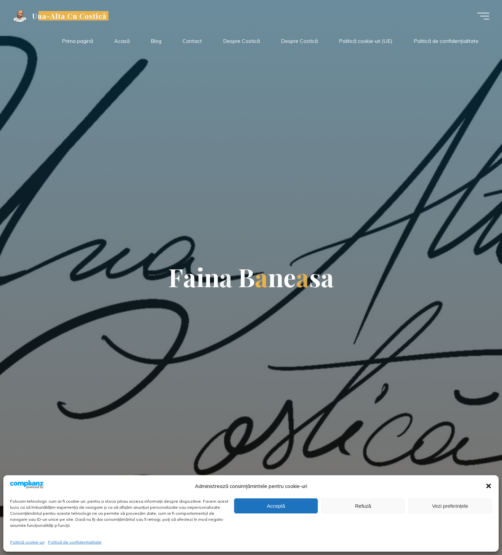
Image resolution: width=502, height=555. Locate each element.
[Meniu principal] (483, 16)
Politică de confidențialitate (74, 542)
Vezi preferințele (450, 506)
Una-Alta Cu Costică (70, 15)
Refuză (363, 506)
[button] (488, 486)
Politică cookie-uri (27, 542)
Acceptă (276, 506)
